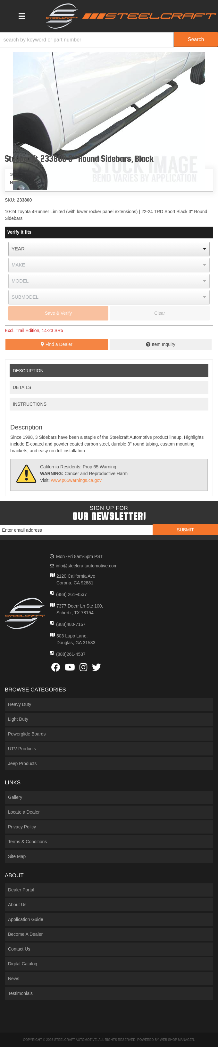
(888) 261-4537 (71, 594)
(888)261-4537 (71, 654)
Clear (159, 313)
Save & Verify (58, 313)
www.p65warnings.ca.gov (76, 480)
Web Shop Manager (177, 1040)
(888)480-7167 (71, 624)
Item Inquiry (163, 344)
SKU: (10, 200)
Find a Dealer (56, 344)
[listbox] (109, 249)
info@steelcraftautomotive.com (86, 566)
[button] (109, 39)
